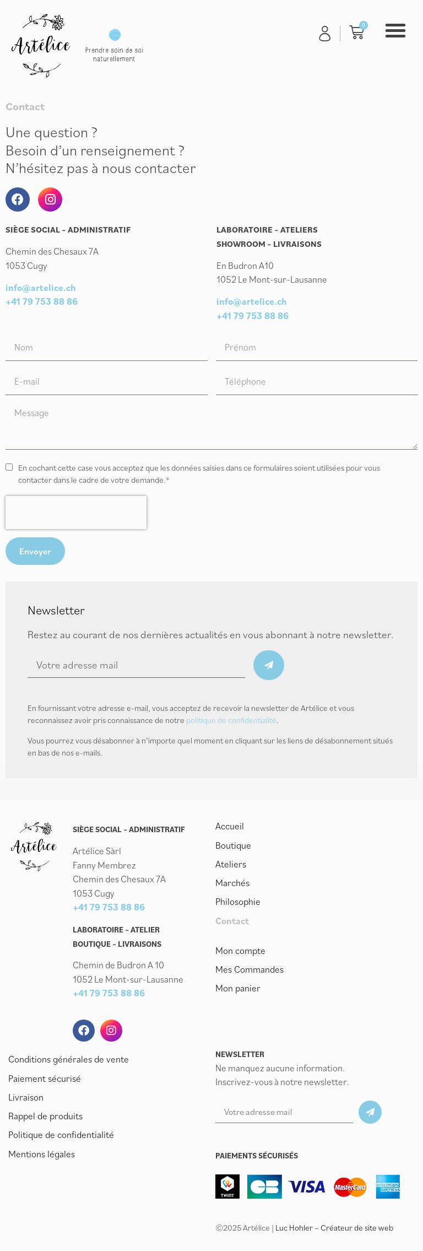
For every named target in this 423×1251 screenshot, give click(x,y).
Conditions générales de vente (67, 1059)
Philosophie (238, 901)
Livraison (26, 1097)
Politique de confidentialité (60, 1134)
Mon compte (240, 949)
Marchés (232, 882)
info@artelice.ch (41, 288)
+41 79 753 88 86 (42, 301)
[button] (395, 30)
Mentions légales (41, 1153)
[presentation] (76, 512)
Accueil (229, 826)
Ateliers (230, 864)
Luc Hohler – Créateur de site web (334, 1227)
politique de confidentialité (231, 720)
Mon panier (237, 987)
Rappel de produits (45, 1115)
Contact (232, 920)
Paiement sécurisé (44, 1078)
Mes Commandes (249, 968)
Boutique (233, 845)
